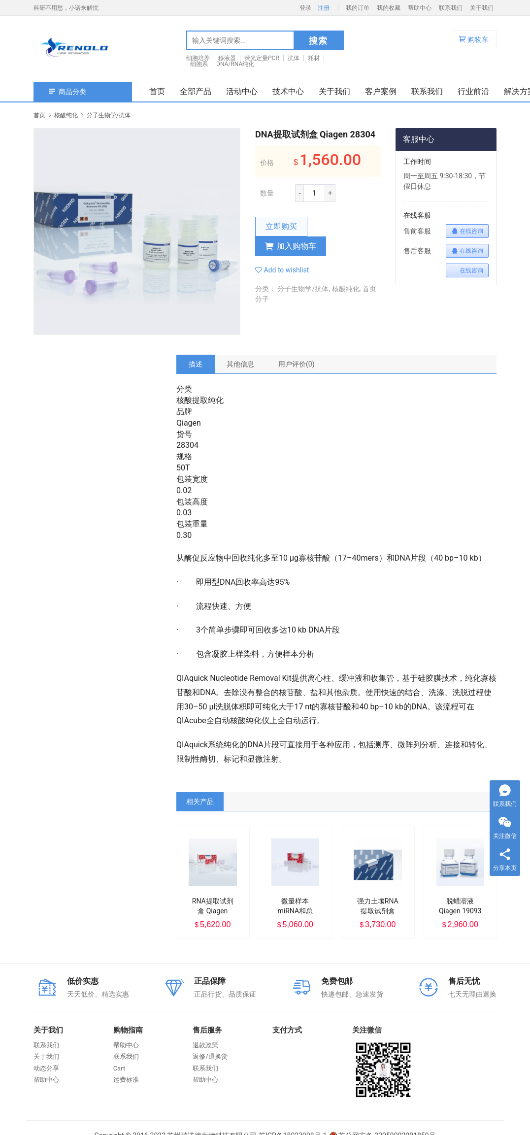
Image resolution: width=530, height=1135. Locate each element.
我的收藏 (388, 7)
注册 (324, 7)
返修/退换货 (210, 1056)
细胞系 (199, 64)
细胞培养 (198, 58)
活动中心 (242, 91)
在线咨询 (467, 231)
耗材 (314, 58)
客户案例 (381, 91)
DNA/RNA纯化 (235, 64)
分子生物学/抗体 (303, 289)
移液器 (227, 58)
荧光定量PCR (261, 58)
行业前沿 (473, 91)
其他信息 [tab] (240, 364)
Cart (119, 1068)
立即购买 (281, 226)
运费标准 (126, 1079)
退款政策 (205, 1045)
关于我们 (482, 7)
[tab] (195, 364)
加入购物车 (290, 246)
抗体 (293, 58)
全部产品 (195, 91)
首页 (157, 91)
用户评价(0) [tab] (296, 364)
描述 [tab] (195, 364)
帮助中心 (419, 7)
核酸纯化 (346, 289)
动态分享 (46, 1068)
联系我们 (451, 7)
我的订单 (357, 7)
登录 (305, 7)
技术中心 (288, 91)
